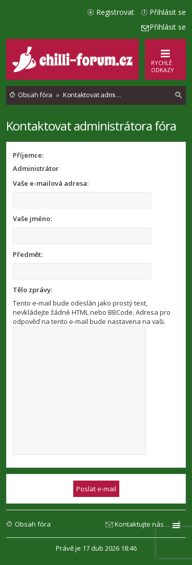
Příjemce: (28, 155)
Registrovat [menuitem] (115, 12)
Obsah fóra (33, 524)
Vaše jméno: (32, 218)
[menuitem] (179, 95)
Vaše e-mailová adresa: (51, 183)
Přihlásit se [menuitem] (168, 12)
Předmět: (27, 254)
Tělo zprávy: (32, 289)
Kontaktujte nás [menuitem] (139, 524)
